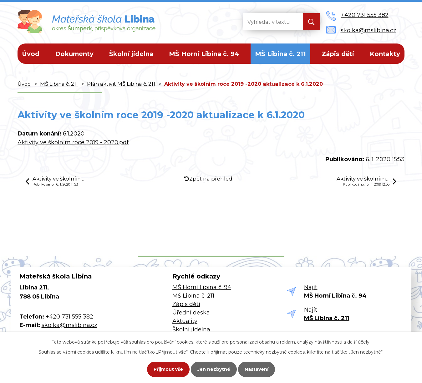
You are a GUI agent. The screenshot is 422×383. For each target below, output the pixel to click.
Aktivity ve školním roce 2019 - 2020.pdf (73, 142)
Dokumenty (74, 54)
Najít (335, 291)
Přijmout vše (168, 369)
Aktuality (184, 321)
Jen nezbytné (213, 369)
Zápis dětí (338, 54)
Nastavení (256, 369)
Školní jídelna (131, 54)
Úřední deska (191, 312)
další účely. (358, 342)
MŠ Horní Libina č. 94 (204, 54)
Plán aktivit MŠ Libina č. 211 (121, 84)
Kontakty (385, 54)
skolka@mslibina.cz (69, 325)
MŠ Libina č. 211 (280, 54)
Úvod (30, 54)
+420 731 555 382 (69, 316)
